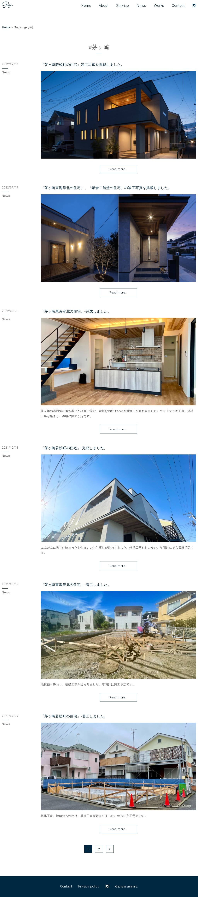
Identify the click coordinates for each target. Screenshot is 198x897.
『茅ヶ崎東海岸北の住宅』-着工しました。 (76, 585)
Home (86, 5)
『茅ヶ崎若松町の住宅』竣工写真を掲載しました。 (82, 65)
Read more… (118, 169)
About (103, 5)
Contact (178, 5)
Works (159, 5)
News (141, 5)
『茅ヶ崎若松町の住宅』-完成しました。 (74, 448)
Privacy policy (88, 886)
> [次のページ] (110, 849)
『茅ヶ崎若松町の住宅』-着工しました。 (74, 716)
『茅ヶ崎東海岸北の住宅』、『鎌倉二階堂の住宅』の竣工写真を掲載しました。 (106, 188)
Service (122, 5)
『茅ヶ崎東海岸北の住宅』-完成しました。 (76, 311)
